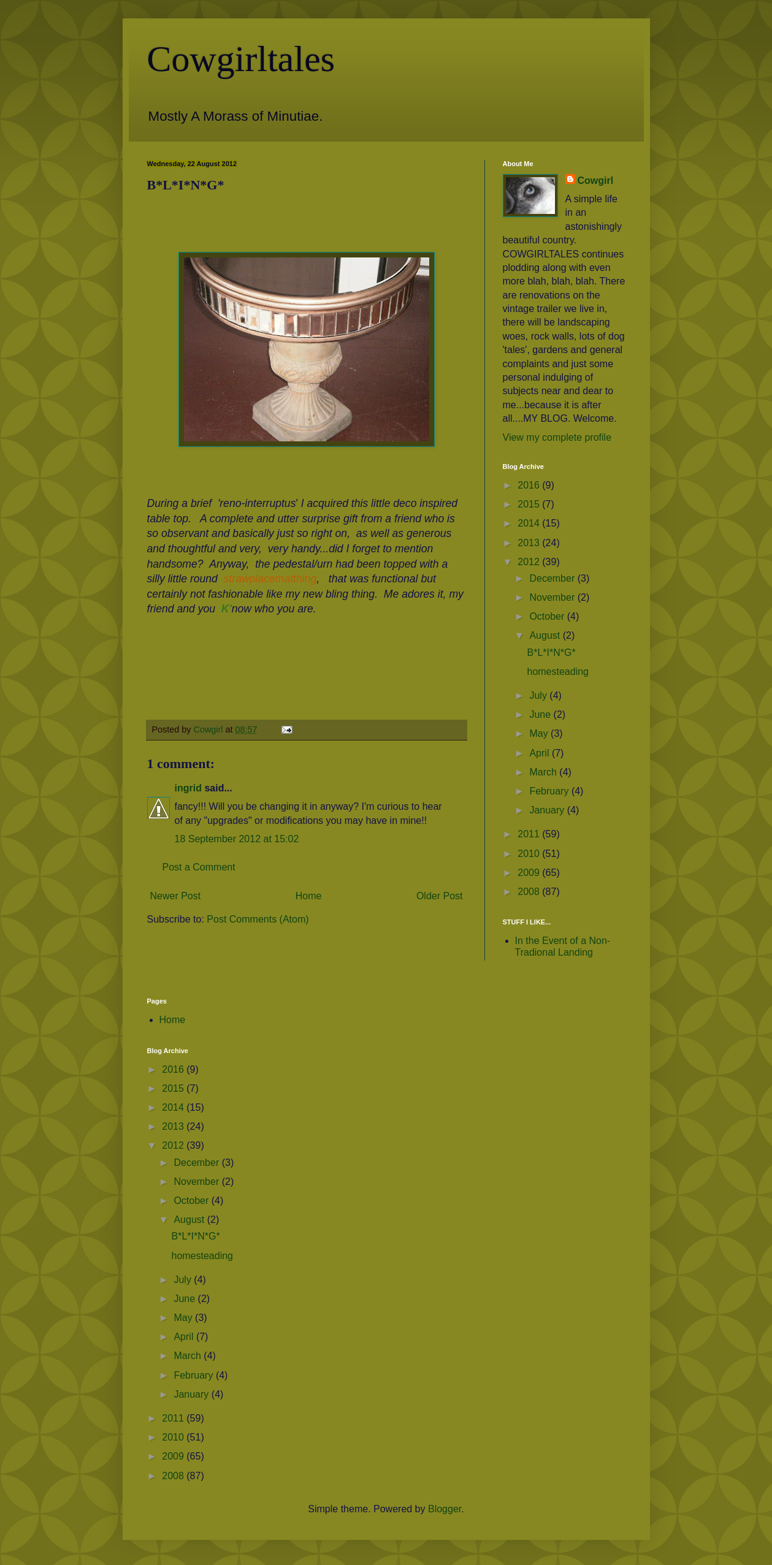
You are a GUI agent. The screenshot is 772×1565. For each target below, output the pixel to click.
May (540, 733)
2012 (530, 562)
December (553, 578)
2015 (530, 504)
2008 (530, 891)
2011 (530, 834)
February (550, 791)
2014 (530, 523)
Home (309, 896)
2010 (530, 853)
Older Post (439, 896)
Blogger (444, 1509)
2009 (530, 872)
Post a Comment (198, 867)
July (539, 695)
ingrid (188, 788)
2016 (530, 485)
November (553, 597)
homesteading (558, 671)
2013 (530, 543)
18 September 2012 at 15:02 (237, 839)
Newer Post (175, 896)
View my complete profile (557, 437)
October (548, 616)
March (544, 772)
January (548, 810)
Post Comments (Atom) (257, 919)
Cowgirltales (241, 59)
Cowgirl (596, 180)
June (541, 714)
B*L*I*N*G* (551, 652)
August (545, 635)
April (540, 753)
